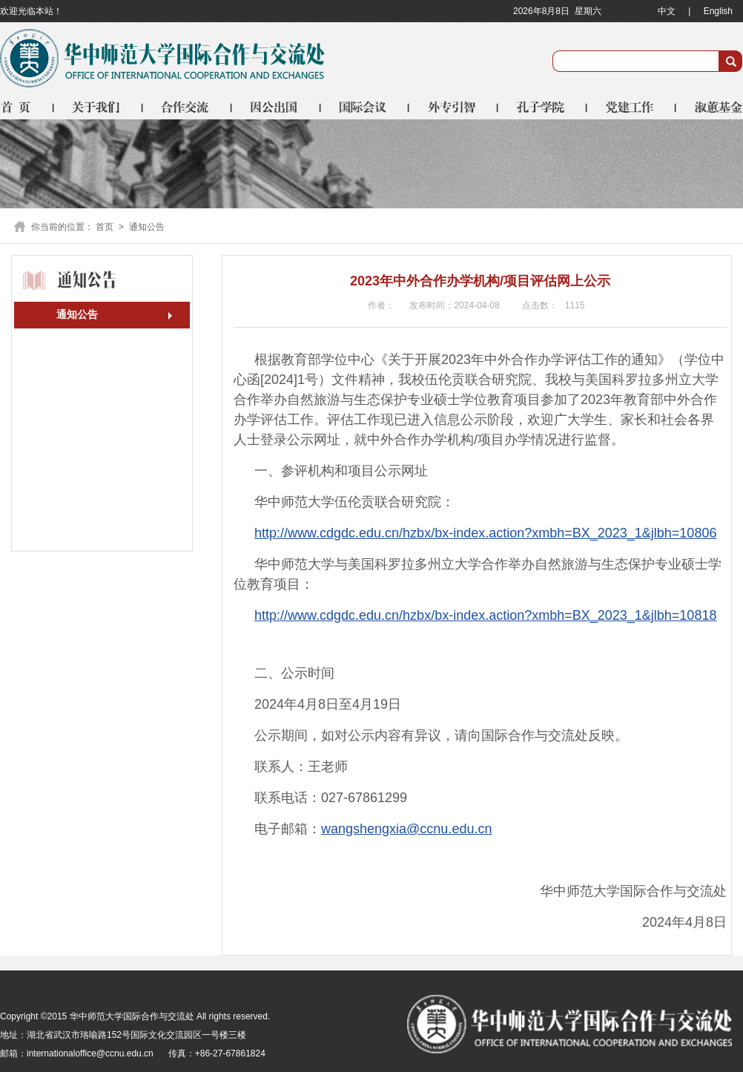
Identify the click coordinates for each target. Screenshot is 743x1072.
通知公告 (77, 314)
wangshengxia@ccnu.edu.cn (406, 828)
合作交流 (187, 107)
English (718, 11)
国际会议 (365, 107)
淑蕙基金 (710, 107)
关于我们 (98, 107)
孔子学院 (543, 107)
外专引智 (454, 107)
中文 (667, 11)
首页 (27, 107)
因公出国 (276, 107)
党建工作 (632, 107)
